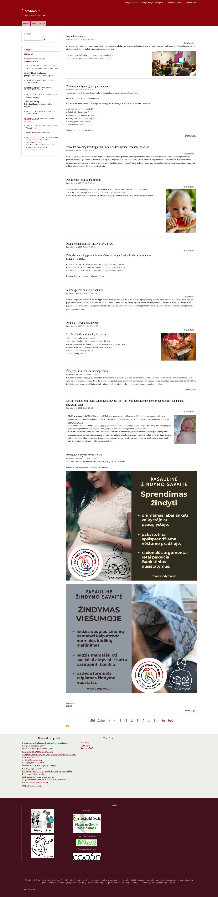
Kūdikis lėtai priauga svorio (33, 774)
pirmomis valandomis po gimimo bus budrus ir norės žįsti (133, 432)
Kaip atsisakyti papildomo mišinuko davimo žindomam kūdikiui (47, 771)
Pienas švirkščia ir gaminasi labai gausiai (38, 749)
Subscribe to (67, 726)
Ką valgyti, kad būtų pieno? (33, 763)
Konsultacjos (191, 3)
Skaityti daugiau (189, 43)
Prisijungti (114, 805)
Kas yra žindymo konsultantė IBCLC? (37, 783)
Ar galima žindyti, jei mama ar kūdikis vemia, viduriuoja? (44, 780)
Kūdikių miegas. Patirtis (31, 768)
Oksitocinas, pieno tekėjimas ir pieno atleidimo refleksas (44, 754)
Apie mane (85, 745)
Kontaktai (85, 743)
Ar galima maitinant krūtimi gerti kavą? (37, 751)
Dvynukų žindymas (31, 118)
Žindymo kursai (30, 133)
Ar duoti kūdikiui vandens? (32, 760)
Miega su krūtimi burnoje (32, 785)
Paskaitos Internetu (174, 3)
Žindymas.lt (30, 11)
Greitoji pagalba (38, 23)
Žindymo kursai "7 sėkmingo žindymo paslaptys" (144, 3)
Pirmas (26, 23)
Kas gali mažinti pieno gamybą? (34, 746)
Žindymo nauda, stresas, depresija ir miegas (39, 766)
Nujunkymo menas (31, 87)
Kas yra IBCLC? (87, 748)
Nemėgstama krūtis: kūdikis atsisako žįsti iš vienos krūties (45, 743)
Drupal (32, 890)
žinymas (69, 705)
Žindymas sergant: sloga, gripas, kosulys (38, 777)
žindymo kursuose (75, 422)
